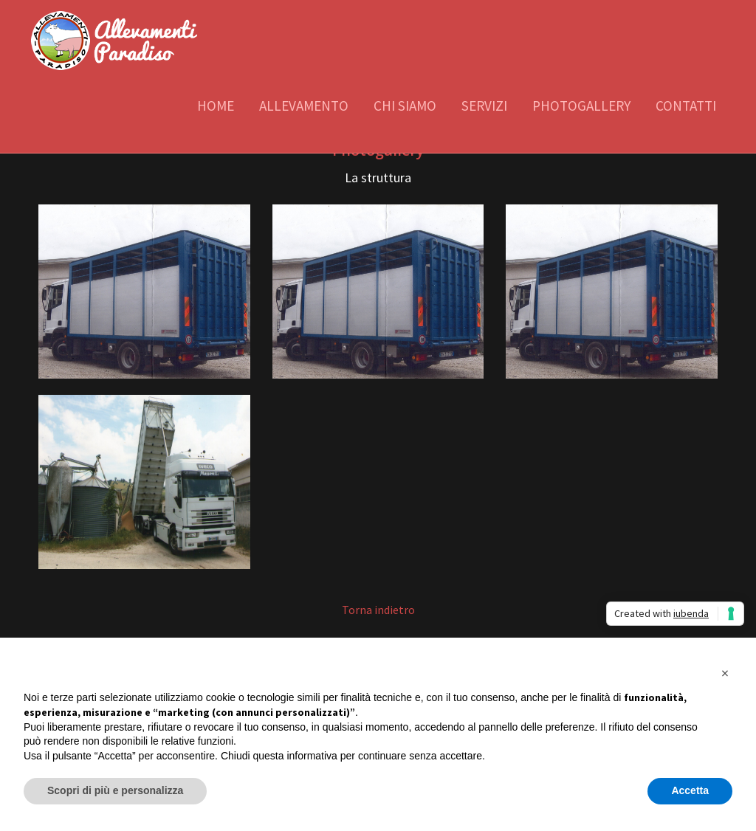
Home (215, 105)
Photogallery (581, 105)
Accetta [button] (690, 790)
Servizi (484, 105)
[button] (725, 673)
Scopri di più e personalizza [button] (115, 790)
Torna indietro (378, 609)
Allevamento (303, 105)
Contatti (686, 105)
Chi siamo (405, 105)
